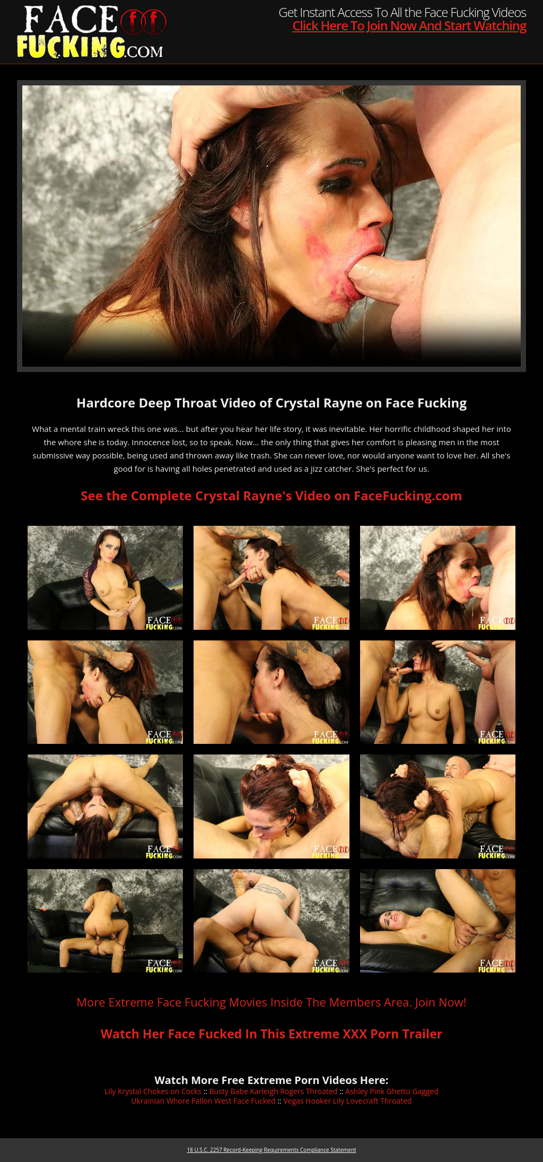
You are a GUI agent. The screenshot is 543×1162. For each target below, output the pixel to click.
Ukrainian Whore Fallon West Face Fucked (203, 1101)
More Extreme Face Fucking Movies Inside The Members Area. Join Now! (271, 1002)
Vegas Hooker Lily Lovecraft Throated (347, 1101)
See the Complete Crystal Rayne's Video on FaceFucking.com (271, 495)
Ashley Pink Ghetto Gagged (392, 1091)
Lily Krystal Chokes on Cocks (153, 1091)
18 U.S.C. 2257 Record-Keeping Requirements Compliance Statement (271, 1150)
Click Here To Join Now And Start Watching (409, 25)
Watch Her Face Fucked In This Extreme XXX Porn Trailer (271, 1033)
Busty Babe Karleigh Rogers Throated (273, 1091)
